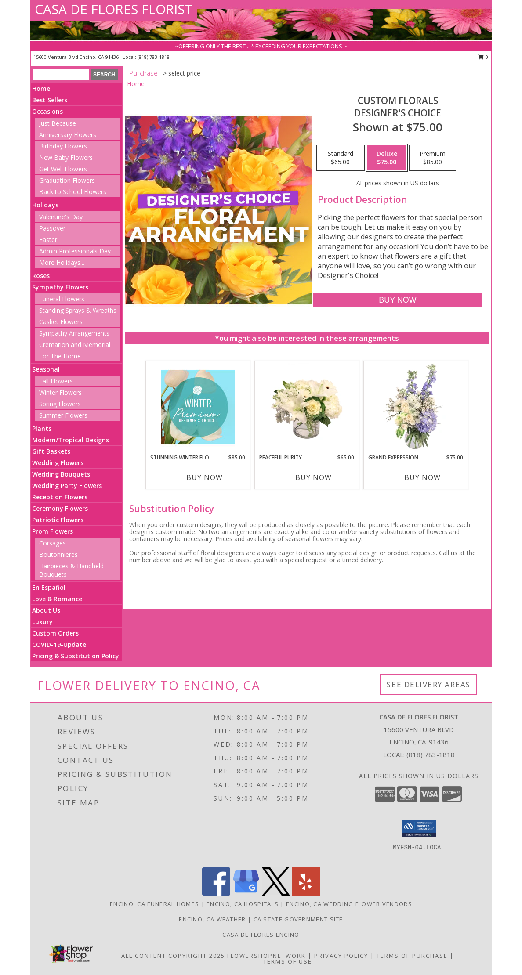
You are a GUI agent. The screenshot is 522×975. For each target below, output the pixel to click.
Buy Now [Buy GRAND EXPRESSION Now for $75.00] (422, 477)
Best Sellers (49, 100)
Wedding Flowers (57, 463)
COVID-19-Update (59, 644)
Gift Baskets (51, 451)
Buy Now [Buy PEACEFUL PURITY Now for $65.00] (313, 477)
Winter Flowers (60, 392)
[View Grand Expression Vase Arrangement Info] (416, 407)
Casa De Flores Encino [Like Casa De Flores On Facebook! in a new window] (260, 935)
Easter (48, 239)
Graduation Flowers (67, 180)
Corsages (52, 543)
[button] (419, 828)
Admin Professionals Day (75, 251)
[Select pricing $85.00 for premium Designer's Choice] (433, 158)
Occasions (47, 111)
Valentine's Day (61, 217)
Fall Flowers (56, 381)
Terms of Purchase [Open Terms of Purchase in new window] (412, 956)
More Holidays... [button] (61, 262)
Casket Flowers (61, 322)
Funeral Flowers (61, 299)
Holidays (45, 205)
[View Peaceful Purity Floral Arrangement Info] (307, 407)
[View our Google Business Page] (246, 893)
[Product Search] (61, 74)
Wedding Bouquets (61, 474)
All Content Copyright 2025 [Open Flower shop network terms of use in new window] (173, 956)
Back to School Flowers (72, 192)
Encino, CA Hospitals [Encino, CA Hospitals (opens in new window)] (243, 904)
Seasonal (46, 369)
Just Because (57, 123)
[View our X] (276, 893)
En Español (48, 587)
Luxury (42, 622)
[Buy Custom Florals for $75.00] (397, 300)
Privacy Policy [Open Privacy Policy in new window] (341, 956)
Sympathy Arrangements (74, 333)
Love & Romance (57, 599)
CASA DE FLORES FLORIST (113, 9)
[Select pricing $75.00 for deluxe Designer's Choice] (386, 158)
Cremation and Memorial (74, 344)
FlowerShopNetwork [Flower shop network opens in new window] (266, 956)
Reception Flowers (59, 497)
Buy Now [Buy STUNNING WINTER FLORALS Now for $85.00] (204, 477)
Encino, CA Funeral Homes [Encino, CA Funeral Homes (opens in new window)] (154, 904)
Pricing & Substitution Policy (75, 656)
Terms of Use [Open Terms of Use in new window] (287, 961)
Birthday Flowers (63, 146)
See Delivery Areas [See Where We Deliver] (429, 684)
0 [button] (483, 57)
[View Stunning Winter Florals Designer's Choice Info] (198, 407)
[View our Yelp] (306, 893)
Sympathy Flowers (60, 287)
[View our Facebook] (216, 893)
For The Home (60, 356)
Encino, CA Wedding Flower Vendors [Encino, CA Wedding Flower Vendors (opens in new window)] (349, 904)
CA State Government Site (298, 919)
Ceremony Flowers (60, 508)
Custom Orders (55, 633)
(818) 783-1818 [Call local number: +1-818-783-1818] (154, 57)
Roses (41, 275)
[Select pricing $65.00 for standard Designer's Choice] (340, 158)
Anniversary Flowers (67, 134)
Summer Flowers (63, 415)
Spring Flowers (60, 404)
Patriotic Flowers (57, 520)
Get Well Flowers (63, 169)
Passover (52, 228)
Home (41, 88)
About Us (46, 610)
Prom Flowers (52, 531)
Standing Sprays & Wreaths (77, 310)
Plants (41, 428)
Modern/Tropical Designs (70, 440)
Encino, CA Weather (212, 919)
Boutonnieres (58, 554)
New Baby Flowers (66, 157)
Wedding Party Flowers (67, 485)
